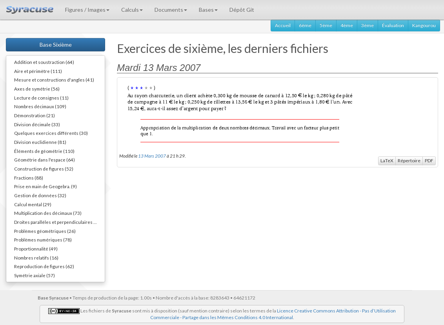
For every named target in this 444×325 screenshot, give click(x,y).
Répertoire (409, 160)
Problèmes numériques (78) (43, 239)
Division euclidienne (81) (40, 142)
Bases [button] (208, 9)
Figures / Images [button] (87, 9)
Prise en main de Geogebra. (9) (45, 186)
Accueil (283, 25)
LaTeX (386, 160)
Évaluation (393, 25)
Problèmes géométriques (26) (45, 231)
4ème (346, 25)
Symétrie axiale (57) (34, 275)
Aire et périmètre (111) (38, 71)
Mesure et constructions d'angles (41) (54, 79)
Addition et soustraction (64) (44, 62)
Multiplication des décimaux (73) (48, 213)
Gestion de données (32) (40, 195)
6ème (305, 25)
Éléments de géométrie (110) (44, 151)
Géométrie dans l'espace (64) (44, 159)
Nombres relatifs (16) (36, 257)
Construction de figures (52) (43, 168)
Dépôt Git (241, 9)
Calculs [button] (132, 9)
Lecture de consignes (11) (41, 97)
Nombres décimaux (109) (40, 106)
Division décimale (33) (37, 124)
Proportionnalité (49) (36, 248)
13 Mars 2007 (152, 155)
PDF (429, 160)
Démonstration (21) (34, 115)
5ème (326, 25)
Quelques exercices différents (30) (51, 133)
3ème (367, 25)
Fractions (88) (28, 177)
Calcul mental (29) (32, 204)
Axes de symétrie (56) (37, 88)
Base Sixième (56, 44)
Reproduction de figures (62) (44, 266)
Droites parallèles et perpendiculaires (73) (58, 222)
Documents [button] (171, 9)
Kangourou (424, 25)
